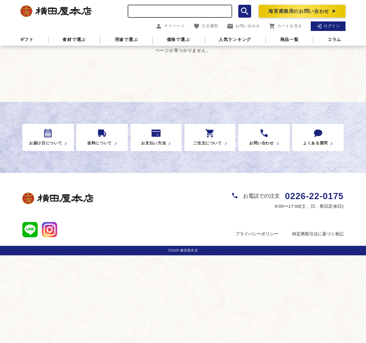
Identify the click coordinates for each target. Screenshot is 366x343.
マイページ (169, 26)
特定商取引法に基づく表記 (318, 234)
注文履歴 (205, 26)
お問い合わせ (243, 26)
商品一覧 (289, 39)
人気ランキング (235, 39)
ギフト (27, 39)
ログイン (328, 26)
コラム (334, 39)
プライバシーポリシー (256, 234)
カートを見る (285, 26)
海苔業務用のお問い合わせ (298, 11)
